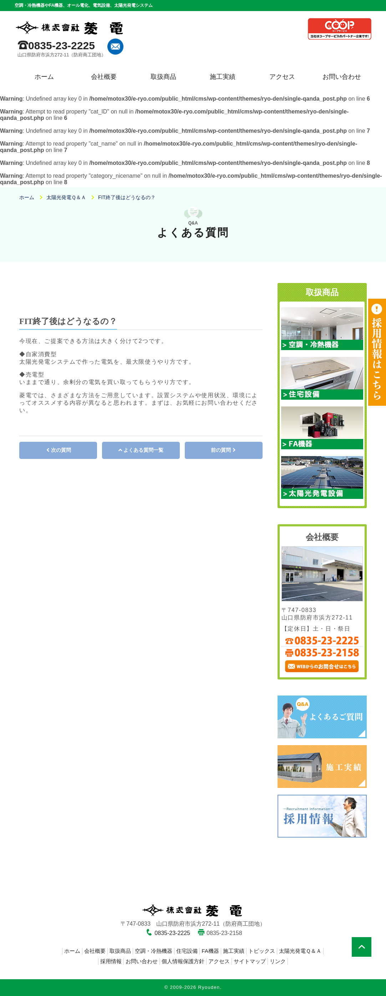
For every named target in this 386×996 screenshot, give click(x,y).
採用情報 (111, 961)
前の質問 (221, 450)
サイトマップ (250, 961)
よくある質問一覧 (143, 450)
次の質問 (61, 450)
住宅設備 (187, 951)
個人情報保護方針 (183, 961)
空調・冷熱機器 (153, 951)
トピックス (261, 951)
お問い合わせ (341, 76)
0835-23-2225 (61, 45)
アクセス (282, 76)
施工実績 (222, 76)
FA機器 (210, 951)
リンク (278, 961)
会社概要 (104, 76)
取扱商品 (163, 76)
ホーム (44, 76)
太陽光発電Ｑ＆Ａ (300, 951)
